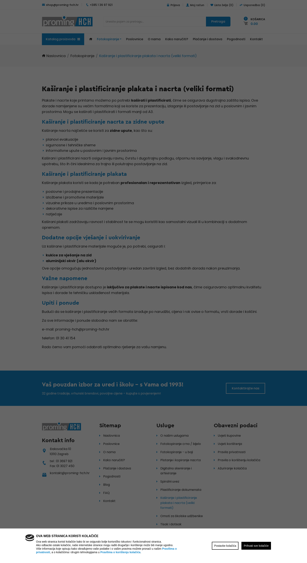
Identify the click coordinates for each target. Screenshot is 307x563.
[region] (153, 281)
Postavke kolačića (225, 545)
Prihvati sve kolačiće (256, 545)
